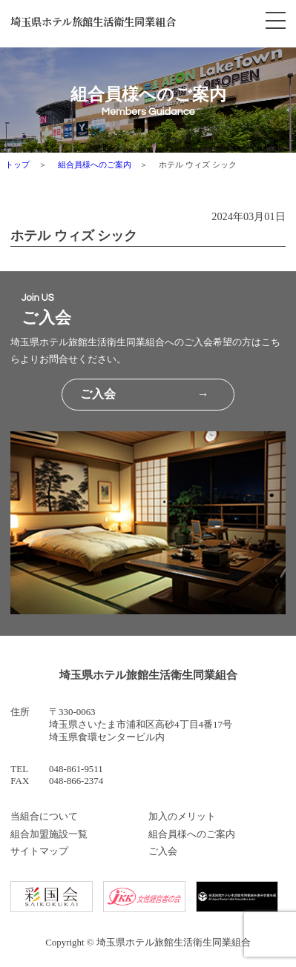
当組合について (44, 816)
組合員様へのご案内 (94, 164)
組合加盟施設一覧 (49, 834)
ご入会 (162, 851)
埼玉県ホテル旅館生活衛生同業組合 (93, 21)
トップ (17, 164)
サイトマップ (39, 851)
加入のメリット (182, 816)
